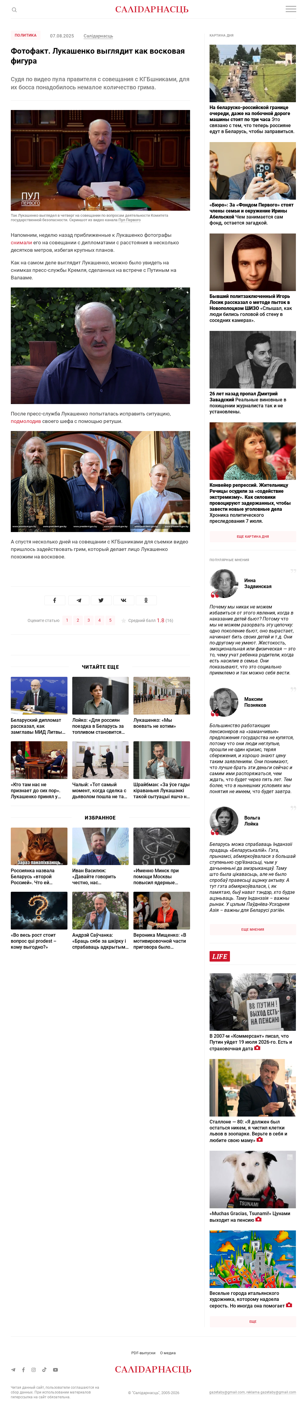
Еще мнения (252, 930)
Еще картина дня (253, 537)
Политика (26, 35)
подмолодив (26, 421)
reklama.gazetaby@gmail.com (271, 1392)
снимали (21, 242)
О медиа (168, 1353)
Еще (253, 1322)
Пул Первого (129, 220)
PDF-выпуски (143, 1353)
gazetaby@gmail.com (227, 1392)
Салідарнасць (98, 36)
